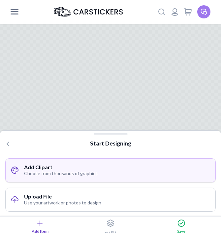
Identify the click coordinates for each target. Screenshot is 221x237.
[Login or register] (175, 12)
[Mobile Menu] (14, 12)
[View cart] (188, 12)
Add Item (40, 226)
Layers (110, 226)
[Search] (162, 12)
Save (181, 226)
